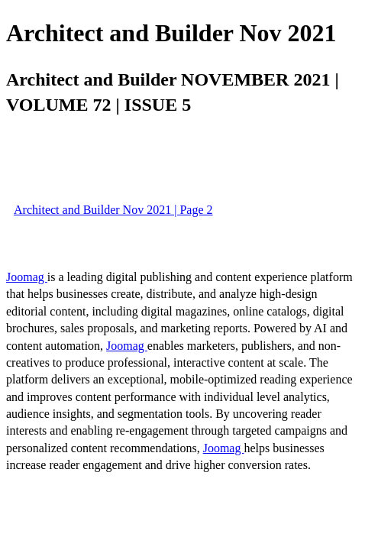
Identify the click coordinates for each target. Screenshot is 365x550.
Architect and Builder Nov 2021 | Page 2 (113, 209)
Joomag (26, 276)
